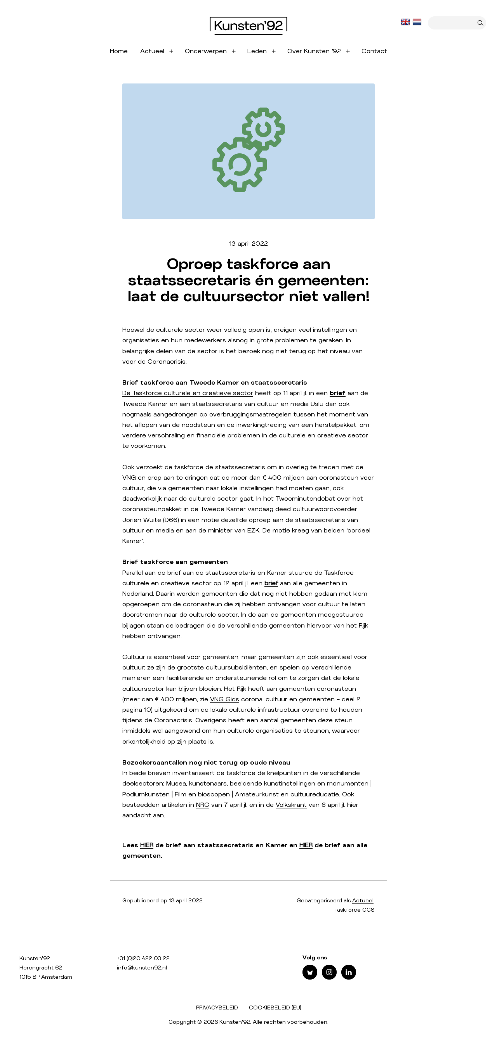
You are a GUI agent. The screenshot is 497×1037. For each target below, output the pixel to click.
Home (119, 51)
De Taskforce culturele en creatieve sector (187, 393)
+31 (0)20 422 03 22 (143, 958)
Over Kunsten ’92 (314, 51)
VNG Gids (224, 699)
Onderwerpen (206, 51)
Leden (257, 51)
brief (271, 583)
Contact (374, 51)
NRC (202, 805)
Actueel (152, 51)
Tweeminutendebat (305, 499)
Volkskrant (291, 805)
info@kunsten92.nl (142, 968)
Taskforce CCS (354, 910)
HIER (146, 845)
